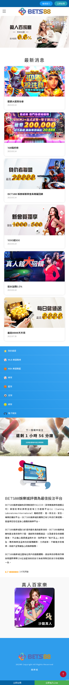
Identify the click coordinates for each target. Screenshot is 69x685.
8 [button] (66, 43)
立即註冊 (61, 3)
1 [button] (66, 18)
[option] (34, 31)
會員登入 (46, 3)
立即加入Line (52, 682)
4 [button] (66, 29)
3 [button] (66, 25)
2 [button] (66, 22)
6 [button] (66, 36)
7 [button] (66, 39)
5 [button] (66, 32)
